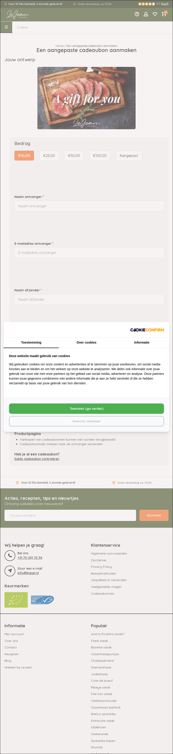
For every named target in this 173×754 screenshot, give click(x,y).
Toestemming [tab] (31, 342)
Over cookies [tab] (86, 342)
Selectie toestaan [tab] (86, 421)
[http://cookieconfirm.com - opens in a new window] (147, 330)
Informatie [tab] (141, 342)
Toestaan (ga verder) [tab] (86, 409)
